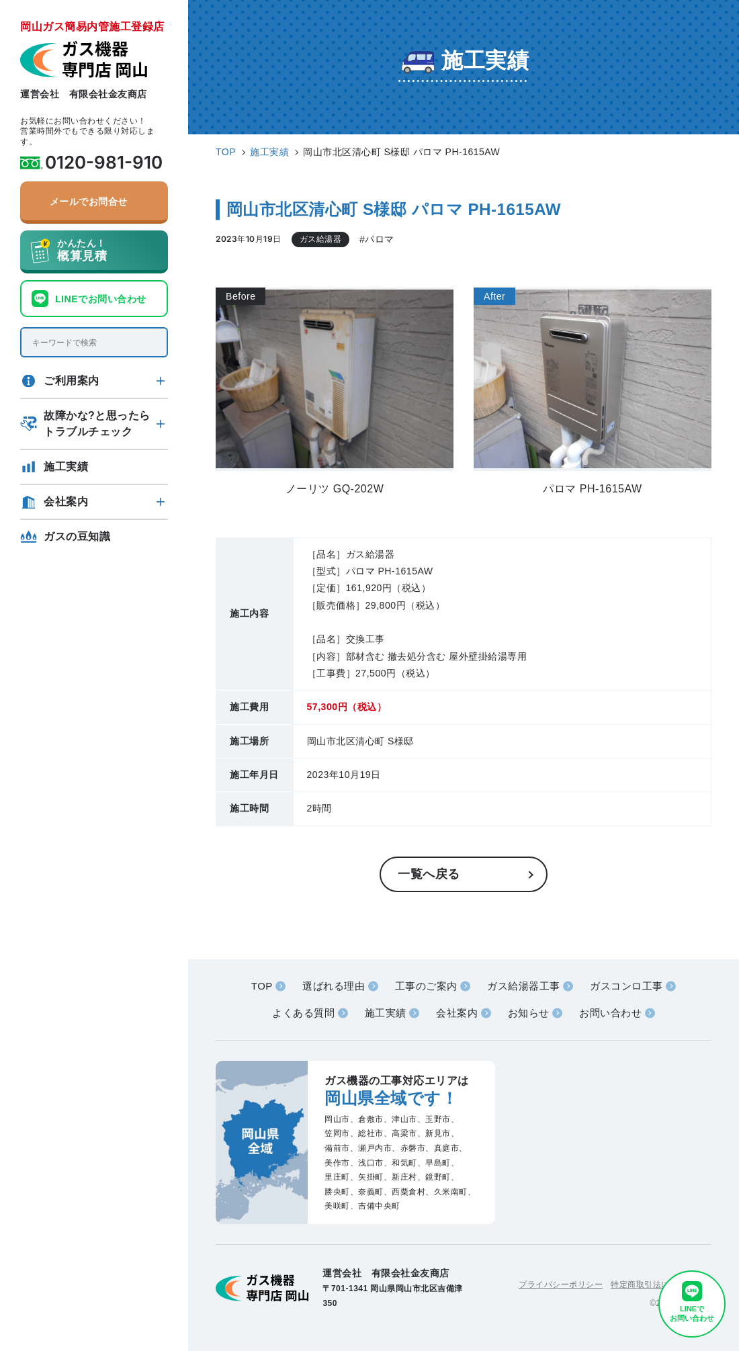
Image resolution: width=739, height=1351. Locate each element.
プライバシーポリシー (561, 1284)
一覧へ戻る (429, 874)
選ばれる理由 (333, 986)
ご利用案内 (71, 380)
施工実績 (66, 466)
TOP (262, 986)
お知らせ (529, 1012)
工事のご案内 (426, 986)
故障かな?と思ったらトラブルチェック (97, 423)
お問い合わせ (610, 1012)
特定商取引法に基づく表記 (661, 1284)
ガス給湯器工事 (523, 986)
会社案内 (66, 501)
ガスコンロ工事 (626, 986)
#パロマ (376, 239)
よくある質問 (303, 1012)
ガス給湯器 (321, 239)
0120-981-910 (104, 162)
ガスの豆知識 (77, 536)
